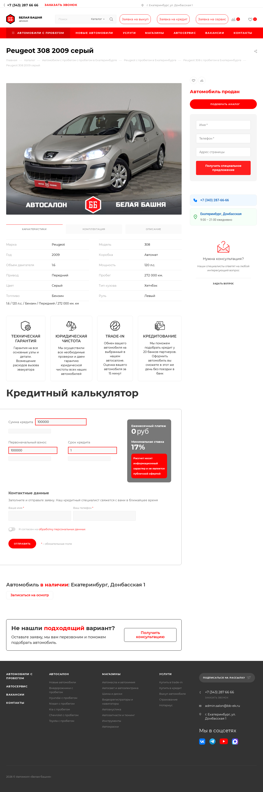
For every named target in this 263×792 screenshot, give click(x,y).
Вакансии (15, 694)
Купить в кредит (170, 688)
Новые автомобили (62, 682)
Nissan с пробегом (62, 703)
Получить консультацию (150, 635)
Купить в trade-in (171, 682)
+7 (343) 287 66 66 (22, 5)
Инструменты (111, 720)
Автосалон (59, 674)
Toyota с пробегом (61, 720)
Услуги (165, 674)
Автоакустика (111, 709)
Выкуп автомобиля (172, 693)
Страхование (168, 699)
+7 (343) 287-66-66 (214, 200)
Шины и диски (112, 693)
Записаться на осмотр (29, 595)
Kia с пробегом (59, 709)
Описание (153, 229)
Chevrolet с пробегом (63, 715)
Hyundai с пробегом (63, 697)
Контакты (15, 702)
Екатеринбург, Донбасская (221, 214)
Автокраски (110, 726)
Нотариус (166, 705)
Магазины (111, 674)
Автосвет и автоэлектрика (120, 688)
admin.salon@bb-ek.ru (222, 706)
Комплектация (94, 229)
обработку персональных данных (62, 529)
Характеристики (34, 229)
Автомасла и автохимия (118, 682)
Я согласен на (52, 529)
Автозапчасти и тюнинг (118, 715)
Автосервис (17, 686)
